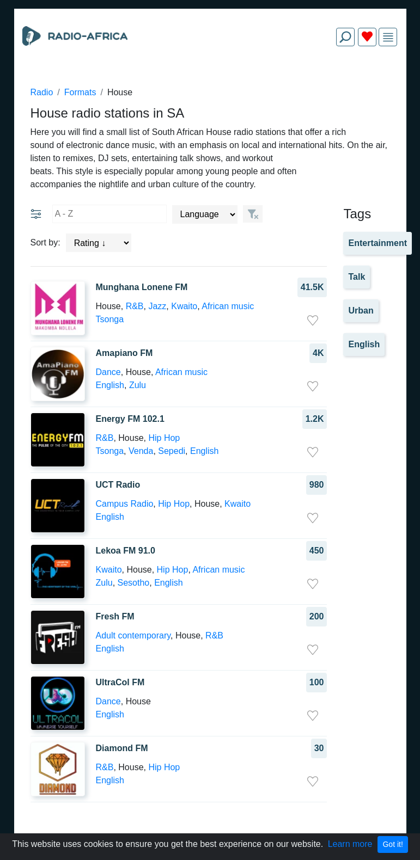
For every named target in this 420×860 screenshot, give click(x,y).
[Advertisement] (210, 80)
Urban (360, 310)
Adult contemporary (133, 635)
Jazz (157, 306)
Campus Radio (125, 503)
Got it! (392, 844)
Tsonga (110, 319)
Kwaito (184, 306)
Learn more (350, 844)
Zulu (137, 385)
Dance (108, 372)
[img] (388, 37)
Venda (141, 451)
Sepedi (171, 451)
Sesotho (134, 582)
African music (228, 306)
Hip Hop (164, 438)
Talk (356, 276)
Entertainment (377, 243)
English (110, 385)
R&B (135, 306)
